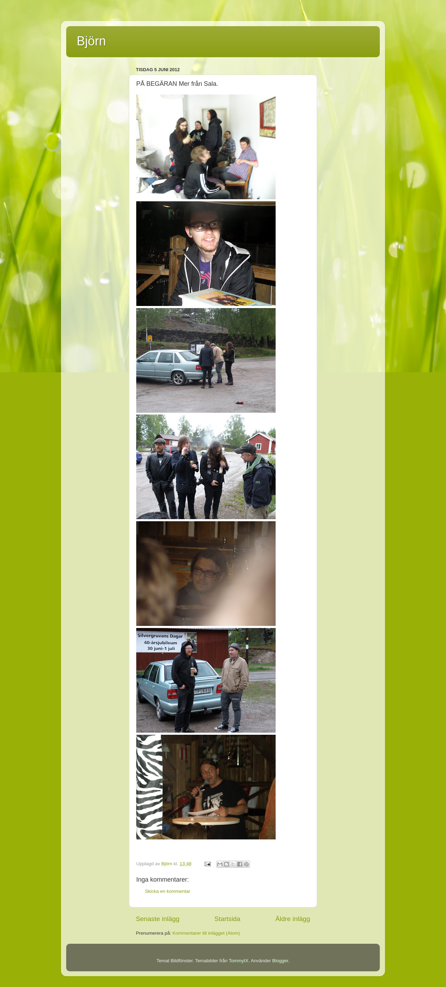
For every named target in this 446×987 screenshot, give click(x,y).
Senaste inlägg (157, 918)
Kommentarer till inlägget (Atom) (206, 933)
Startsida (227, 918)
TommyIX (238, 960)
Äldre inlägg (292, 918)
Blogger (280, 960)
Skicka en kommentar (167, 891)
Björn (91, 41)
